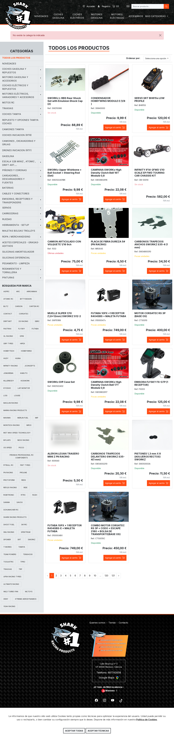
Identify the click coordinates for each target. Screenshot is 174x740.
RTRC (23, 495)
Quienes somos (97, 621)
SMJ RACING (8, 532)
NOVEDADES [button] (41, 16)
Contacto (123, 621)
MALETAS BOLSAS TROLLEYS (18, 230)
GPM (22, 336)
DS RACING (23, 321)
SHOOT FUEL (8, 525)
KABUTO (23, 373)
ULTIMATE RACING (11, 584)
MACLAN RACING (10, 403)
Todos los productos (16, 57)
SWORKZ (31, 539)
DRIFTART (7, 321)
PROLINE (23, 473)
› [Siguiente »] (118, 575)
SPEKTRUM (25, 532)
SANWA (6, 502)
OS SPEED (7, 448)
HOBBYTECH (8, 351)
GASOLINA (8, 156)
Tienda (111, 621)
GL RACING (8, 336)
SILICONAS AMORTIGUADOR (18, 251)
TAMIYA (21, 547)
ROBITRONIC (8, 495)
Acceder (88, 6)
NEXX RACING (23, 440)
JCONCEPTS (30, 366)
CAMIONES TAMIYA (13, 129)
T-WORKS (7, 547)
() (115, 6)
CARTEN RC (34, 306)
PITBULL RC (8, 465)
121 (113, 575)
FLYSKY (21, 329)
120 (106, 575)
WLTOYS (28, 592)
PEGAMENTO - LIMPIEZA (16, 263)
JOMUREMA (8, 373)
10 (95, 575)
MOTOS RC (8, 102)
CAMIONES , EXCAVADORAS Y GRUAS (18, 143)
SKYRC (24, 525)
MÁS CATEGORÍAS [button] (155, 16)
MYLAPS (7, 440)
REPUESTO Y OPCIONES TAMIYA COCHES (20, 122)
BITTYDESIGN (26, 299)
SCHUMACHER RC (10, 510)
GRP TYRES (8, 343)
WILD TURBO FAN (10, 592)
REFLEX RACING (10, 487)
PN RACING (8, 473)
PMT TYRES (25, 465)
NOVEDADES (9, 63)
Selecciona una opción (156, 58)
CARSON (18, 306)
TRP (20, 569)
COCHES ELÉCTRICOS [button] (77, 16)
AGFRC (6, 291)
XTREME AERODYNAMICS (25, 599)
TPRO (22, 562)
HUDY (5, 358)
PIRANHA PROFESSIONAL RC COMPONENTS (22, 456)
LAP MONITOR (24, 388)
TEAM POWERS (9, 554)
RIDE (25, 487)
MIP (36, 418)
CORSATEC (23, 314)
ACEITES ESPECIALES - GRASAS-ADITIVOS (20, 244)
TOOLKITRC (8, 562)
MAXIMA (7, 418)
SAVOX (20, 502)
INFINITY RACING (10, 366)
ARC (18, 291)
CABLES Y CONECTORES (15, 193)
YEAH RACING (9, 606)
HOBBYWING (26, 351)
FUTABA (35, 329)
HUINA (18, 358)
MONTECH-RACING (11, 425)
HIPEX (22, 343)
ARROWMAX (32, 291)
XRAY (5, 599)
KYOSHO (7, 388)
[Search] (147, 6)
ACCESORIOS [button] (136, 16)
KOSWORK (25, 381)
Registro (104, 6)
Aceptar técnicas (98, 731)
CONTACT (7, 314)
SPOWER (7, 539)
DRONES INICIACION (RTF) (17, 150)
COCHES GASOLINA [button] (58, 16)
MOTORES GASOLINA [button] (97, 16)
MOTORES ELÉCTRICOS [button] (117, 16)
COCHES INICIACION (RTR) (17, 135)
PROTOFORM (9, 480)
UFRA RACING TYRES (12, 577)
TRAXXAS (7, 569)
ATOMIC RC (8, 299)
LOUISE (17, 396)
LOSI (5, 396)
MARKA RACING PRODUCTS (15, 410)
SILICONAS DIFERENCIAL (16, 257)
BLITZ (5, 306)
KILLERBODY (8, 381)
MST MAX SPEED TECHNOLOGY (16, 433)
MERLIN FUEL (22, 418)
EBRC (37, 321)
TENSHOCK (28, 554)
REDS (23, 480)
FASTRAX (7, 329)
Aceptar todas (74, 731)
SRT (19, 539)
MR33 (29, 425)
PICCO (21, 448)
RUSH (34, 495)
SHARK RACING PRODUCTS (15, 517)
